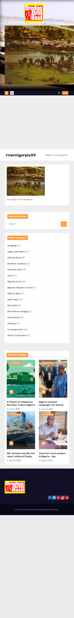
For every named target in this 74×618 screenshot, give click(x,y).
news (10, 275)
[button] (59, 93)
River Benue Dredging (18, 311)
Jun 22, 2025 (47, 409)
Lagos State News (16, 251)
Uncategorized (14, 329)
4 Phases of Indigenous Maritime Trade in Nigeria (21, 403)
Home (48, 155)
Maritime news (14, 269)
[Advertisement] (26, 122)
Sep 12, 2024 (47, 460)
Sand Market (13, 317)
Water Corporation (16, 335)
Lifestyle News (14, 257)
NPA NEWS (12, 305)
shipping (11, 323)
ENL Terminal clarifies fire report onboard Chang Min (21, 456)
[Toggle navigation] (11, 93)
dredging (11, 245)
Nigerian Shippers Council (20, 287)
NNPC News (13, 299)
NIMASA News (14, 293)
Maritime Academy (16, 263)
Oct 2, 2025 (14, 409)
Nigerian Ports (14, 281)
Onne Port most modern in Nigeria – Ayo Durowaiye (52, 456)
